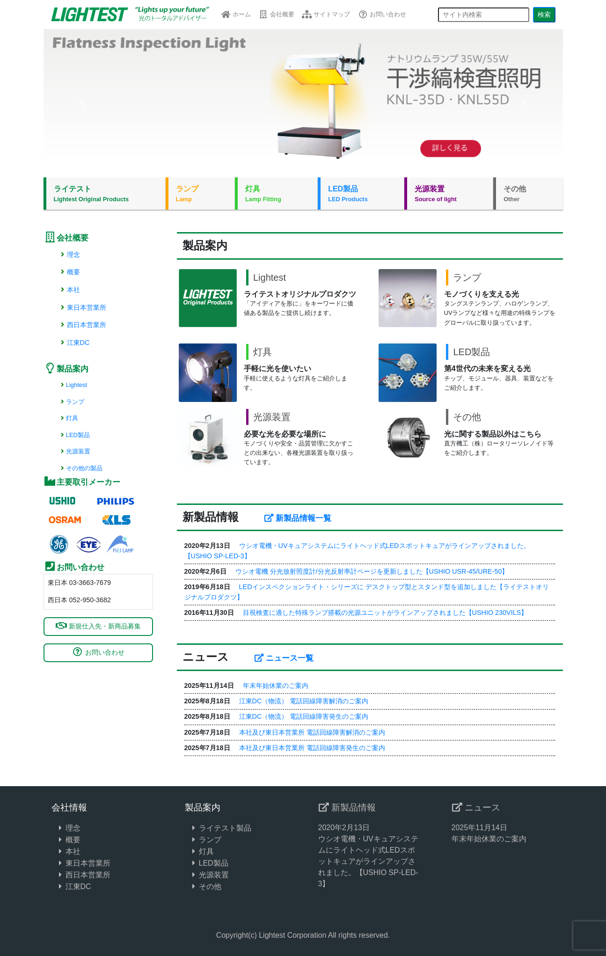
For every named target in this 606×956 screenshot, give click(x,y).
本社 (69, 289)
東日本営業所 (82, 307)
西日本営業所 (82, 324)
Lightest (73, 384)
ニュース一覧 (284, 658)
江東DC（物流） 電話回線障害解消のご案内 (304, 701)
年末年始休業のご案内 (275, 685)
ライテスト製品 (225, 828)
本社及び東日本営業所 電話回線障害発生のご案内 (312, 748)
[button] (83, 103)
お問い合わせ (382, 14)
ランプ (201, 194)
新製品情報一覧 (297, 518)
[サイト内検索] (483, 14)
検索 (544, 14)
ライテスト (106, 194)
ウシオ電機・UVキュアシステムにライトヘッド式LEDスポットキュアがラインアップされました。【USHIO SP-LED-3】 (368, 861)
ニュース (476, 807)
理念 (69, 254)
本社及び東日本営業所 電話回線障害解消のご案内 (312, 732)
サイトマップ (326, 14)
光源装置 (450, 194)
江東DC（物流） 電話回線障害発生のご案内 (304, 716)
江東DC (74, 342)
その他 (529, 194)
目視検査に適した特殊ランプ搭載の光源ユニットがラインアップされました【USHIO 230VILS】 (385, 612)
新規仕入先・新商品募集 (98, 626)
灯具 (277, 194)
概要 (69, 272)
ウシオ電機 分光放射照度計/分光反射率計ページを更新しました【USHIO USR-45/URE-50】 (372, 571)
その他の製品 (80, 468)
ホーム (236, 14)
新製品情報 (347, 807)
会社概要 (276, 14)
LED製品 (362, 194)
